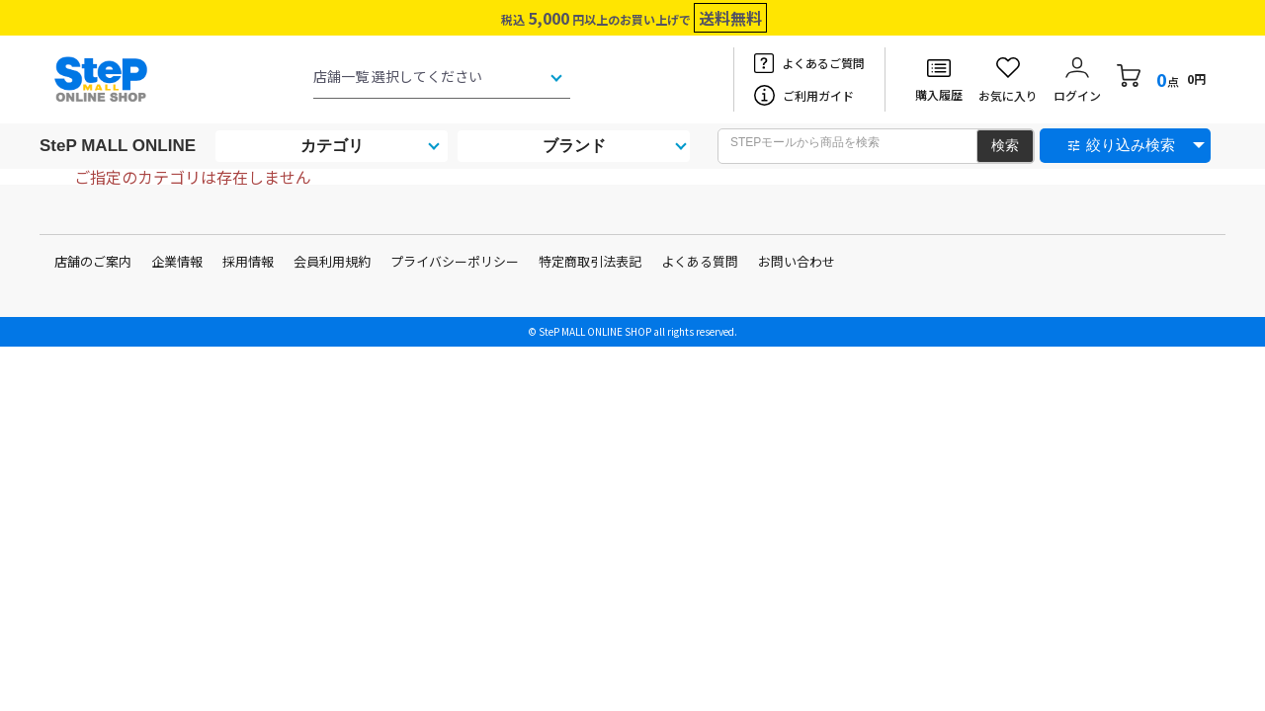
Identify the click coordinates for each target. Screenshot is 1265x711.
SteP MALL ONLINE (118, 145)
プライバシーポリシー (454, 261)
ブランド (574, 145)
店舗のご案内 (92, 261)
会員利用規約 (332, 261)
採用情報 (248, 261)
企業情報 (177, 261)
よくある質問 (699, 261)
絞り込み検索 (1130, 144)
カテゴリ (332, 145)
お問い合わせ (796, 261)
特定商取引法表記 (590, 261)
